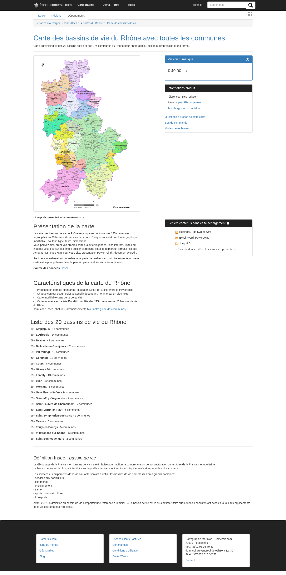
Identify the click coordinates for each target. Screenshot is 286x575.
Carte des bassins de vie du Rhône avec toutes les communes (129, 38)
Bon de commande (176, 122)
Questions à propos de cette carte (185, 116)
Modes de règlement (177, 128)
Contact (190, 560)
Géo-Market (46, 550)
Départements (76, 15)
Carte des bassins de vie (121, 23)
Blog (42, 556)
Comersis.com (48, 539)
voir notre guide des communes (107, 309)
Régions (56, 15)
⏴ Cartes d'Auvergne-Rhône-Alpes (56, 23)
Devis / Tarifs (120, 556)
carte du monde (48, 544)
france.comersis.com (52, 5)
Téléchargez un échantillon (184, 108)
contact (197, 4)
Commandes (120, 544)
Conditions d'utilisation (125, 550)
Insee (65, 268)
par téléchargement (190, 102)
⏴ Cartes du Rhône (92, 23)
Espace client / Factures (126, 539)
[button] (87, 5)
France (41, 15)
